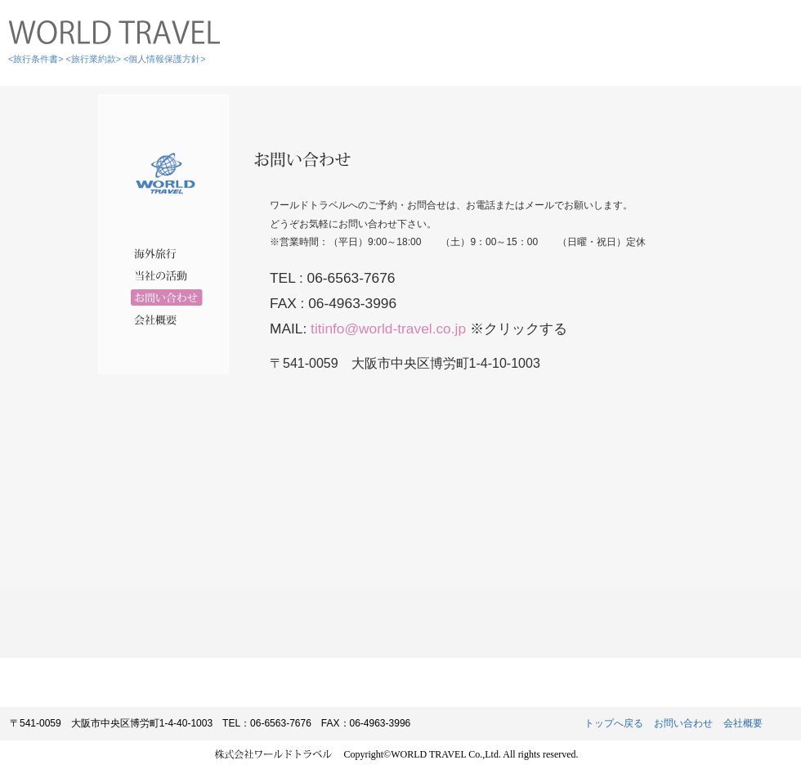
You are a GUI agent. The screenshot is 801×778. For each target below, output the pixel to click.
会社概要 (743, 723)
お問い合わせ (683, 723)
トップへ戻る (613, 723)
